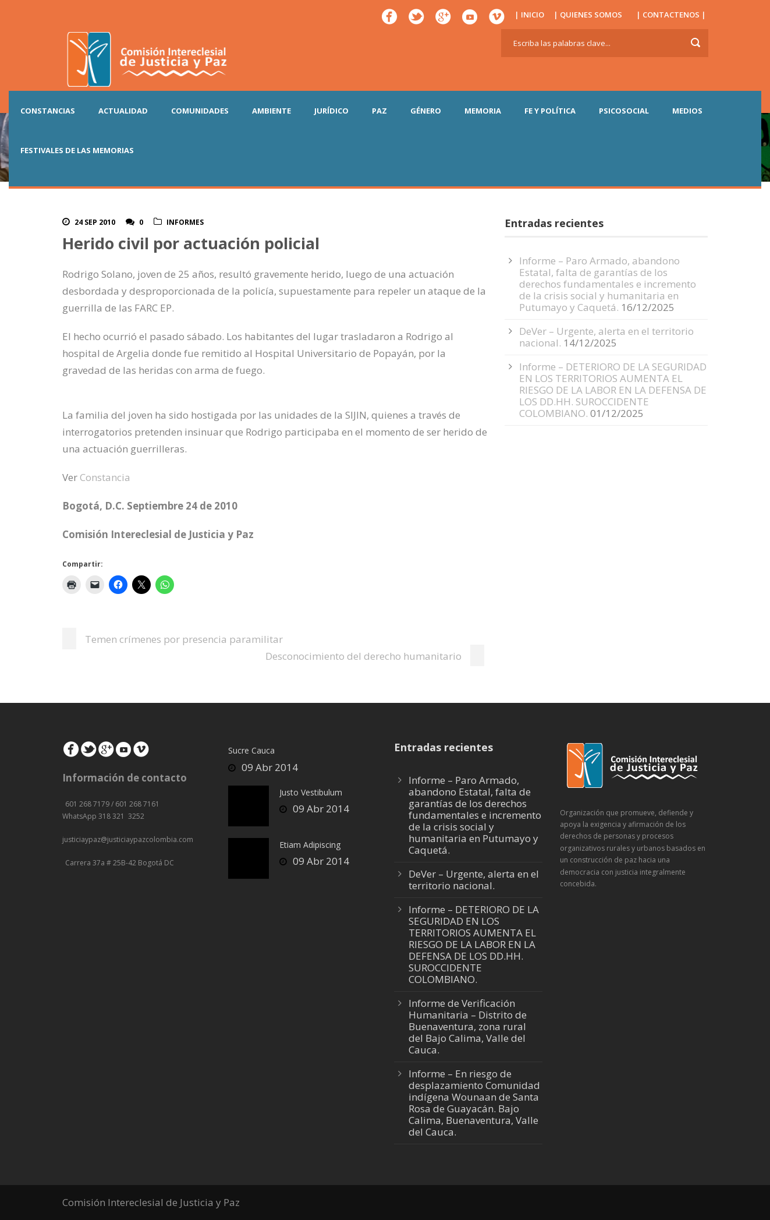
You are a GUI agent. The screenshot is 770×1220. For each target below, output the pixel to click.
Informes (185, 222)
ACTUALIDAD (123, 110)
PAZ (379, 110)
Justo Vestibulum (310, 792)
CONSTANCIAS (47, 110)
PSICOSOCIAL (624, 110)
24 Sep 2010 (94, 222)
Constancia (105, 477)
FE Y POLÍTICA (550, 110)
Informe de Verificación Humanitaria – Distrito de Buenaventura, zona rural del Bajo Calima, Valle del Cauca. (468, 1026)
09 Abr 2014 (270, 767)
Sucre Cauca (251, 750)
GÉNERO (425, 110)
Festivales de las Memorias (77, 150)
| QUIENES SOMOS (587, 14)
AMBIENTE (271, 110)
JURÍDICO (331, 110)
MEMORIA (482, 110)
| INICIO (529, 14)
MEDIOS (687, 110)
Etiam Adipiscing (309, 844)
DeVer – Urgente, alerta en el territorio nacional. (474, 879)
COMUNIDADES (200, 110)
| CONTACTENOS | (671, 14)
